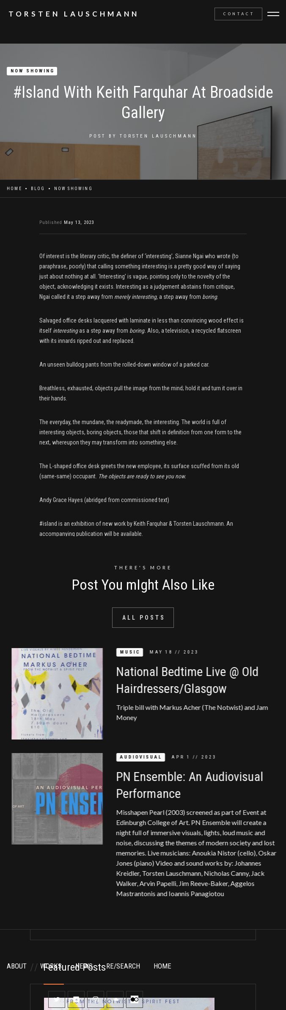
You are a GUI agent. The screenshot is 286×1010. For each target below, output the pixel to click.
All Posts (143, 617)
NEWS (84, 966)
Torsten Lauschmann (158, 136)
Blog (38, 188)
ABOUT (17, 966)
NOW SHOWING (33, 71)
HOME (162, 966)
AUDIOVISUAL (148, 757)
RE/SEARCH (123, 966)
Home (14, 188)
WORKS (51, 966)
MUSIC (137, 652)
